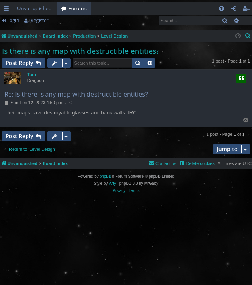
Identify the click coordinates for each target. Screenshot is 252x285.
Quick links (7, 10)
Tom (31, 74)
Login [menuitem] (235, 10)
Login (13, 20)
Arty (112, 183)
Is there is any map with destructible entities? (80, 51)
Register (39, 20)
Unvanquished (34, 8)
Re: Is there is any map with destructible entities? (76, 94)
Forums (77, 8)
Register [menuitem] (247, 10)
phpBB (106, 176)
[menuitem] (221, 8)
